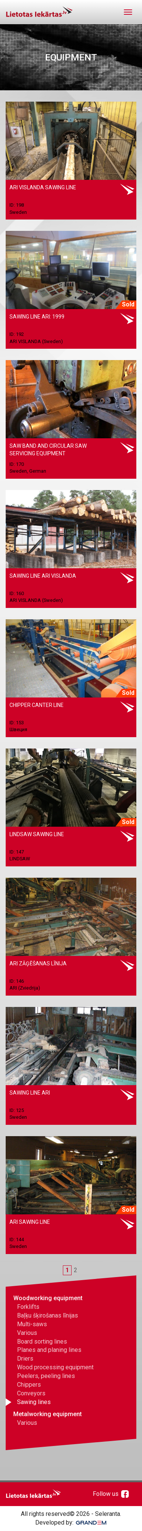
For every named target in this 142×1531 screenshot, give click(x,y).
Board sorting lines (42, 1341)
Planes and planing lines (49, 1349)
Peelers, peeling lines (46, 1375)
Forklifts (28, 1306)
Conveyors (31, 1393)
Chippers (29, 1384)
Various (27, 1332)
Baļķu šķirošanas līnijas (47, 1315)
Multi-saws (32, 1324)
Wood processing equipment (55, 1367)
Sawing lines (34, 1402)
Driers (25, 1358)
